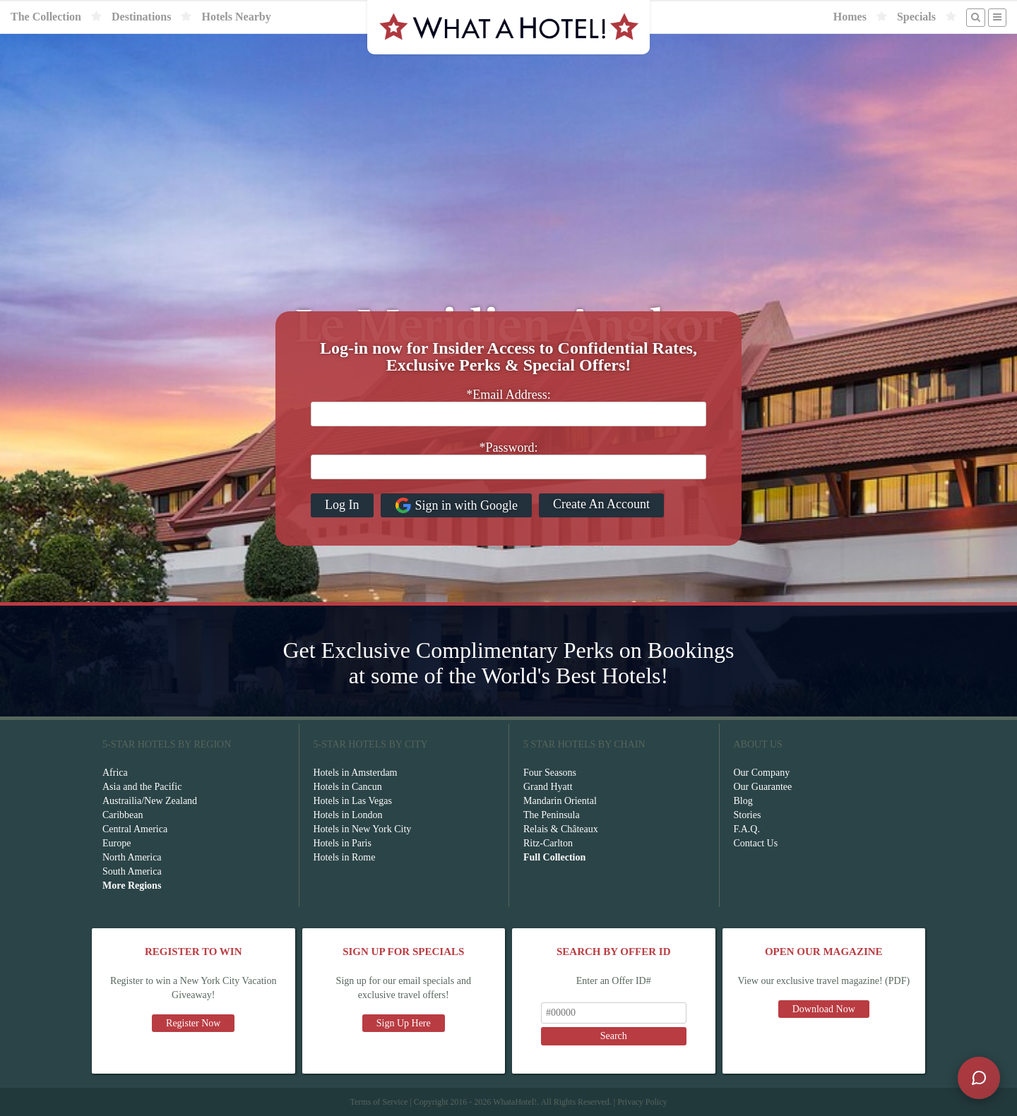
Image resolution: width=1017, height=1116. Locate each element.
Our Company (762, 772)
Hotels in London (348, 815)
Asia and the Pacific (142, 786)
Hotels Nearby (235, 17)
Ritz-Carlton (548, 843)
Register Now (193, 1023)
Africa (115, 772)
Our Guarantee (763, 786)
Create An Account (601, 504)
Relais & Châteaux (560, 829)
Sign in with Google (456, 505)
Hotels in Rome (345, 857)
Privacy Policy (642, 1102)
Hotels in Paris (342, 843)
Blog (743, 801)
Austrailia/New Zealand (149, 801)
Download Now (823, 1009)
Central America (134, 829)
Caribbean (122, 815)
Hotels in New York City (363, 829)
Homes (850, 17)
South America (132, 871)
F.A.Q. (747, 829)
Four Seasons (549, 772)
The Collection (46, 17)
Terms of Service (379, 1102)
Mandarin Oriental (560, 801)
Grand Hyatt (548, 786)
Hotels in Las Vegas (353, 801)
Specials (916, 17)
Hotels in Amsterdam (356, 772)
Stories (747, 815)
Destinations (141, 17)
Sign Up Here (403, 1023)
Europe (116, 843)
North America (132, 857)
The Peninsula (551, 815)
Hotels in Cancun (348, 786)
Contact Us (756, 843)
